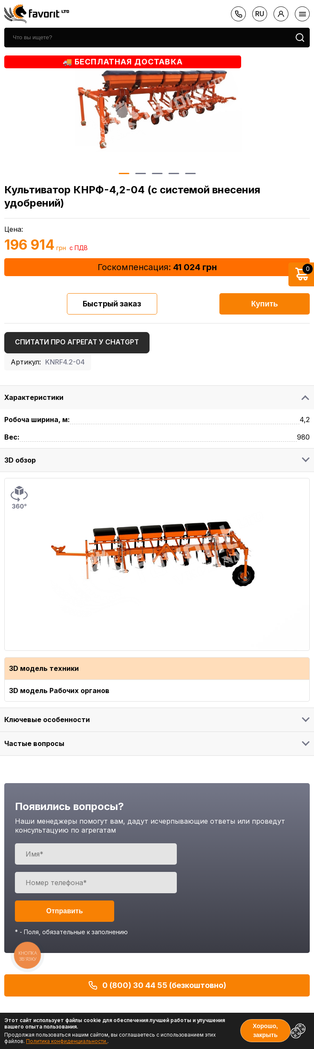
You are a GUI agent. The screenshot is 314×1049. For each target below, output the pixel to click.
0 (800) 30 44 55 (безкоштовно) (157, 985)
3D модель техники (44, 668)
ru (259, 13)
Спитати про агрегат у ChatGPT (77, 342)
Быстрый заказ (112, 303)
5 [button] (190, 173)
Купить (264, 304)
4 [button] (173, 173)
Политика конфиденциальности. (66, 1041)
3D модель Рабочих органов (59, 690)
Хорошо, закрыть (265, 1030)
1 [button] (123, 173)
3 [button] (157, 173)
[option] (157, 109)
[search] (147, 37)
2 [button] (140, 173)
